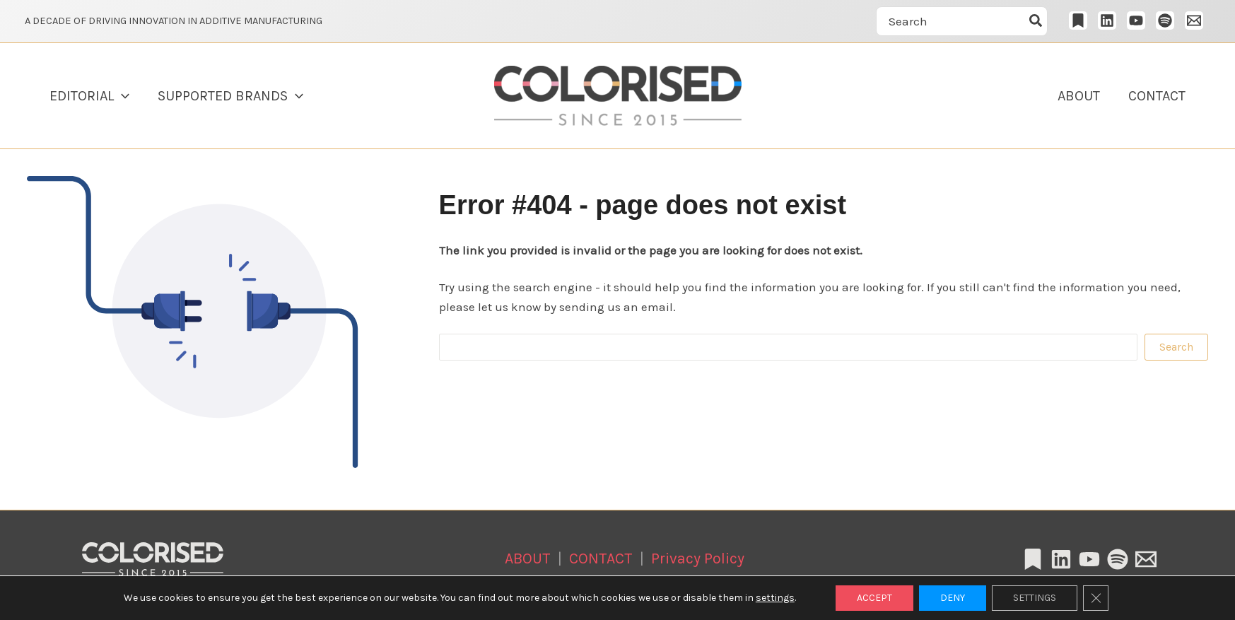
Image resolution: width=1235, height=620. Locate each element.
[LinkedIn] (1107, 20)
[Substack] (1078, 20)
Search (1176, 346)
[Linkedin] (1061, 559)
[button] (121, 96)
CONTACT (1157, 96)
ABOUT (1079, 96)
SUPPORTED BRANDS (230, 96)
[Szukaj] (1036, 21)
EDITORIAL (89, 96)
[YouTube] (1136, 20)
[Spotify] (1165, 20)
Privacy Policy (697, 558)
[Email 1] (1194, 20)
